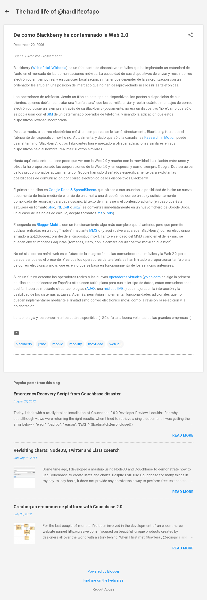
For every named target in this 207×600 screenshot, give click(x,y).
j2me (42, 344)
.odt (66, 207)
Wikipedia (58, 68)
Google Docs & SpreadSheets (72, 190)
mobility (75, 344)
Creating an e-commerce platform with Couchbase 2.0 (68, 506)
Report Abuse (104, 589)
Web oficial (41, 68)
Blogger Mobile (48, 225)
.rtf (59, 207)
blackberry (24, 344)
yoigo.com (152, 277)
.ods (109, 213)
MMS (93, 230)
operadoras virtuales (125, 277)
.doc (51, 207)
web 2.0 (115, 344)
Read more (182, 435)
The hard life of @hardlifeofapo (57, 11)
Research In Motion (159, 137)
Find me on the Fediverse (103, 580)
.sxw (76, 207)
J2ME (119, 288)
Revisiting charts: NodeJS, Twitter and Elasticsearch (67, 450)
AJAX (90, 288)
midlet (109, 288)
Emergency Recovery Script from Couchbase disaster (67, 393)
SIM (50, 114)
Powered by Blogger (103, 571)
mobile (57, 344)
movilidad (95, 344)
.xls (99, 213)
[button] (190, 35)
